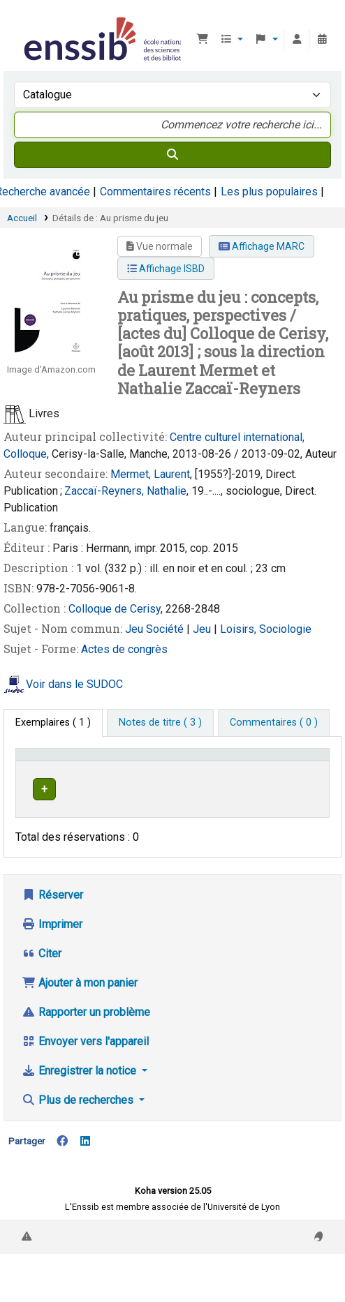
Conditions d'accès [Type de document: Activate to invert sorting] (46, 767)
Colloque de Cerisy (114, 608)
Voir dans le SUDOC (74, 684)
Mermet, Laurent (150, 474)
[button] (202, 40)
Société (166, 629)
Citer (41, 980)
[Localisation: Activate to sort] (219, 767)
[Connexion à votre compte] (297, 40)
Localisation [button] (200, 774)
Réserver (52, 922)
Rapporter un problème (86, 1039)
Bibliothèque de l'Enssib (26, 20)
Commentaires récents (155, 191)
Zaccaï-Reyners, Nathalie (125, 490)
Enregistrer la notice (80, 1098)
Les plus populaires (269, 191)
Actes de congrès (124, 649)
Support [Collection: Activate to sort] (128, 774)
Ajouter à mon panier (80, 1010)
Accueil (22, 217)
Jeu (135, 629)
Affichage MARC (261, 246)
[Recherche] (172, 155)
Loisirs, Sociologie (265, 629)
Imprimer (52, 951)
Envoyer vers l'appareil (85, 1068)
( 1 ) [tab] (53, 722)
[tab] (160, 723)
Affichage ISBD (166, 268)
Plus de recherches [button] (79, 1127)
